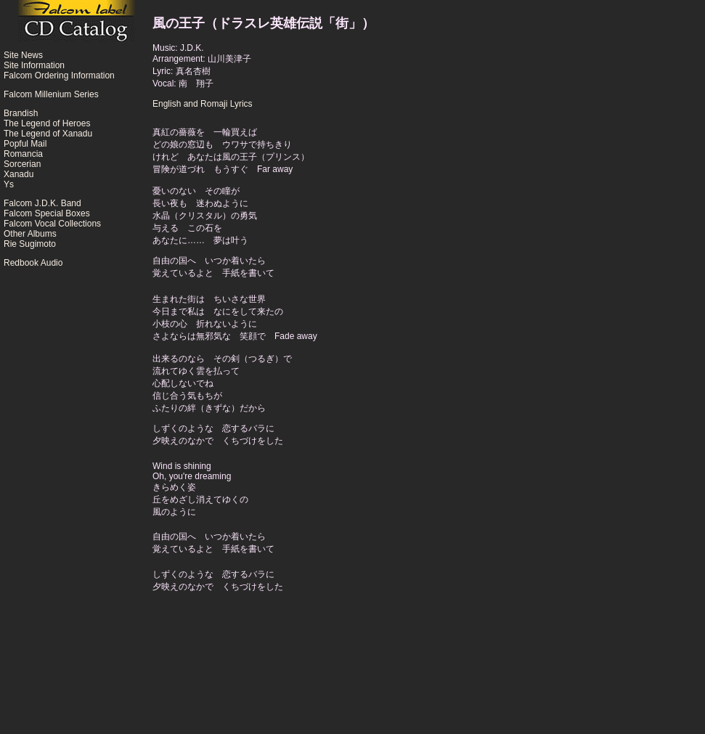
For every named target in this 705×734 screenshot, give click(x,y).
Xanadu (18, 174)
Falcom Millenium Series (51, 94)
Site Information (34, 65)
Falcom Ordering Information (59, 75)
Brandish (21, 113)
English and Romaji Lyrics (202, 104)
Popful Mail (25, 144)
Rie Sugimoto (30, 244)
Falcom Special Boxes (47, 213)
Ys (9, 184)
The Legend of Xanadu (48, 134)
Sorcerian (22, 164)
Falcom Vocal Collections (52, 224)
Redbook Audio (33, 263)
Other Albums (30, 234)
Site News (23, 55)
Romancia (23, 154)
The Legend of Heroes (47, 123)
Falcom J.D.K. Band (42, 203)
